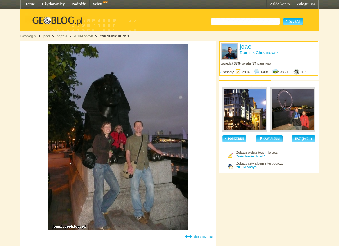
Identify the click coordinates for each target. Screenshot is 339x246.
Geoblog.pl (28, 36)
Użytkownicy (53, 4)
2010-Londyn (83, 36)
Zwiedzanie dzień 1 (114, 36)
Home (29, 4)
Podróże (78, 4)
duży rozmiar (203, 236)
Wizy (97, 4)
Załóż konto (280, 4)
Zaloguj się (305, 4)
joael (46, 36)
